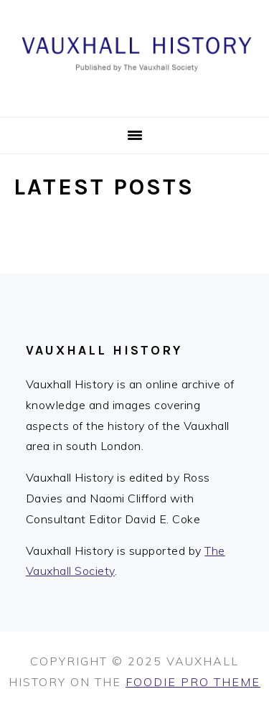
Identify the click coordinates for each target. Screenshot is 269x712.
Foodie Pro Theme (193, 682)
